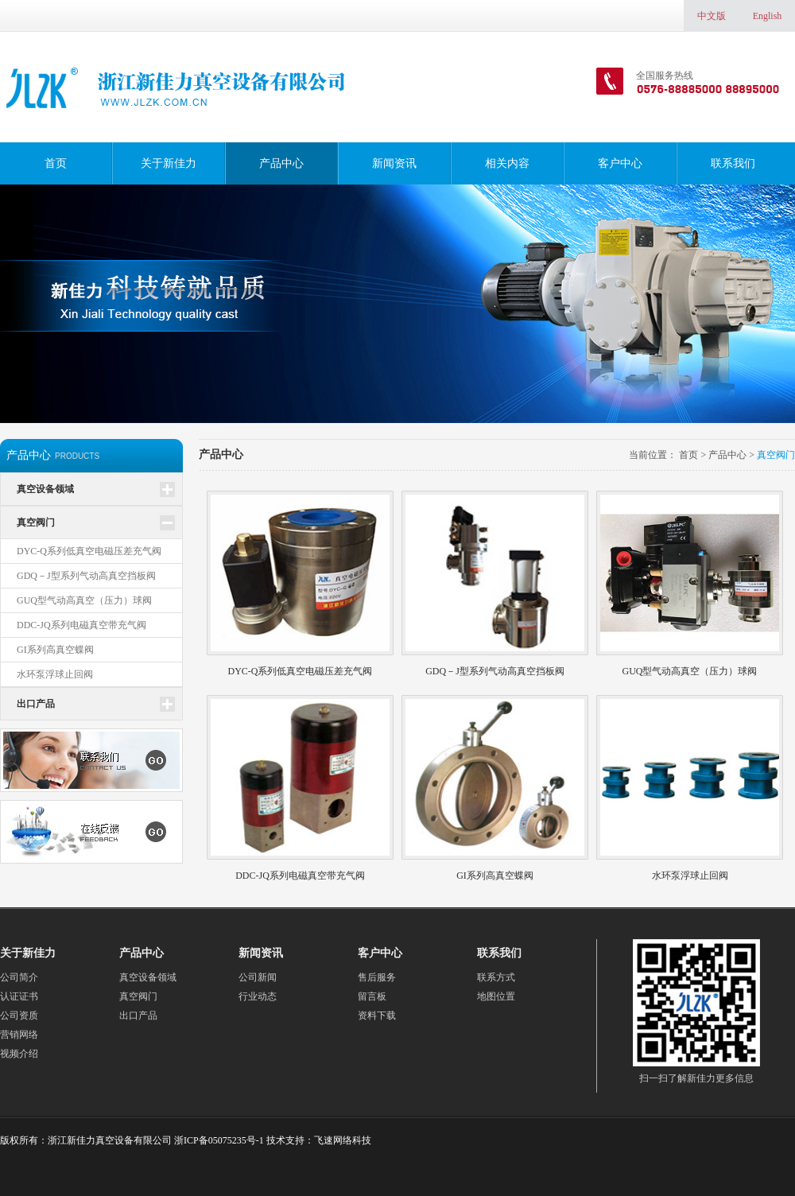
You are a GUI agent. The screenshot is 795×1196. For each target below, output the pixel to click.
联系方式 (496, 977)
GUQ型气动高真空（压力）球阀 (84, 600)
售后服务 (377, 977)
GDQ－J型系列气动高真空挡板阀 (86, 575)
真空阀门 (36, 522)
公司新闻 (257, 977)
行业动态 (257, 996)
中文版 (711, 15)
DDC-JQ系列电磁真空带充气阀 (81, 625)
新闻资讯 (394, 163)
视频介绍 (19, 1053)
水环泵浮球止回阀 (55, 674)
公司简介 (19, 977)
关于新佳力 (168, 163)
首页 (56, 163)
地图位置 (496, 996)
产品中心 (281, 163)
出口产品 (36, 703)
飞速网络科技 (342, 1140)
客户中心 (620, 163)
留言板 (372, 996)
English (767, 15)
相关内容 (507, 163)
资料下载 (377, 1015)
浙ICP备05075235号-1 (219, 1140)
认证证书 (19, 996)
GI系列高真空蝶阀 (55, 649)
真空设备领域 (45, 489)
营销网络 (19, 1034)
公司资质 (19, 1015)
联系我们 (733, 163)
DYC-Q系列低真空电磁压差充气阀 (89, 551)
